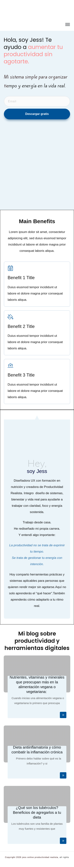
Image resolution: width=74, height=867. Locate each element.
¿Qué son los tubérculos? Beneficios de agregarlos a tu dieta (37, 812)
